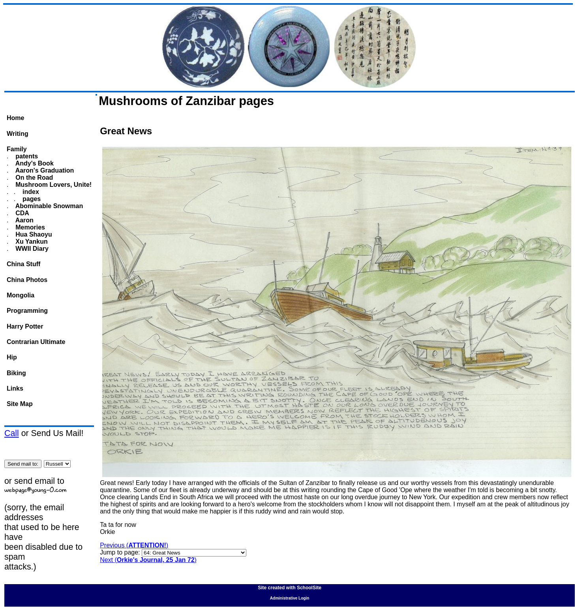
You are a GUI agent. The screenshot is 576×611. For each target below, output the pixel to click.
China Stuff (23, 264)
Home (15, 118)
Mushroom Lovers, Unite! (53, 184)
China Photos (27, 279)
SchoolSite (309, 587)
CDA (21, 213)
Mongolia (20, 295)
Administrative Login (289, 598)
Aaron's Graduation (44, 170)
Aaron (24, 220)
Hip (12, 357)
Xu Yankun (31, 241)
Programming (27, 310)
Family (17, 149)
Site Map (20, 403)
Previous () (134, 545)
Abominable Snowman (48, 206)
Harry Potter (25, 326)
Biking (16, 373)
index (30, 191)
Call (11, 433)
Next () (148, 559)
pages (31, 199)
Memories (29, 227)
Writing (17, 133)
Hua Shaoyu (33, 234)
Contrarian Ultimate (36, 341)
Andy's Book (34, 163)
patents (26, 156)
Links (15, 388)
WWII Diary (31, 248)
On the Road (33, 177)
